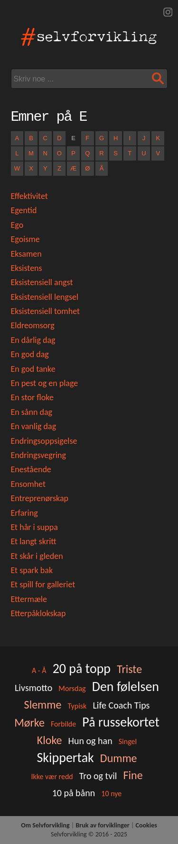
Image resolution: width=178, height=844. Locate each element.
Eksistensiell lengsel (45, 297)
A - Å (39, 670)
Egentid (24, 210)
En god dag (30, 354)
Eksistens (26, 268)
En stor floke (32, 397)
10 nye (111, 793)
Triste (129, 669)
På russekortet (120, 722)
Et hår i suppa (34, 527)
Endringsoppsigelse (44, 441)
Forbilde (63, 723)
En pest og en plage (44, 383)
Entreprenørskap (40, 498)
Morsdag (71, 688)
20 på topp (82, 668)
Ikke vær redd (52, 776)
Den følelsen (125, 686)
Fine (133, 775)
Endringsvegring (38, 455)
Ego (17, 225)
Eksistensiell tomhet (45, 311)
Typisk (76, 705)
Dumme (118, 758)
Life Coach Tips (121, 705)
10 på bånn (73, 793)
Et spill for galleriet (43, 584)
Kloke (49, 740)
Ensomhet (28, 484)
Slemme (43, 704)
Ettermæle (29, 599)
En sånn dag (32, 412)
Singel (128, 741)
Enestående (31, 469)
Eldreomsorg (33, 325)
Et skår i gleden (37, 556)
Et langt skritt (33, 541)
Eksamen (26, 254)
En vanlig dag (33, 426)
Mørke (29, 722)
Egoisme (25, 239)
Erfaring (24, 513)
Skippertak (65, 757)
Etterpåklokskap (38, 613)
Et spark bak (32, 570)
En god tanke (33, 369)
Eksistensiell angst (42, 282)
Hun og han (90, 740)
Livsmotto (33, 687)
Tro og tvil (98, 775)
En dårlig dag (33, 340)
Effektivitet (29, 196)
